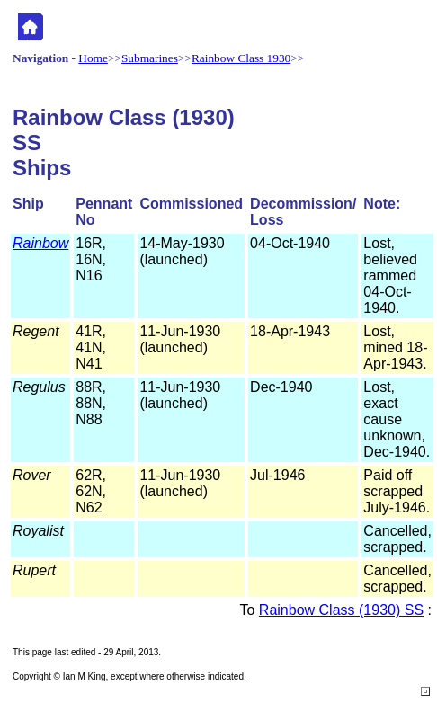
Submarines (149, 58)
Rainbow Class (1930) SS (341, 610)
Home (93, 58)
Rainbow (40, 243)
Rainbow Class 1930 (241, 58)
